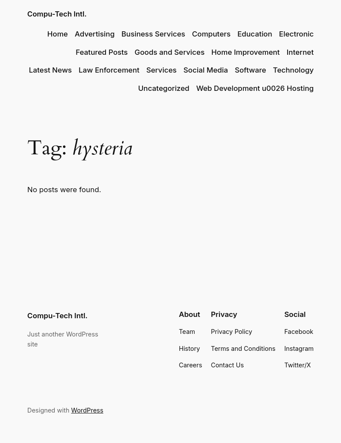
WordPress (87, 410)
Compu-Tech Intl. (57, 14)
